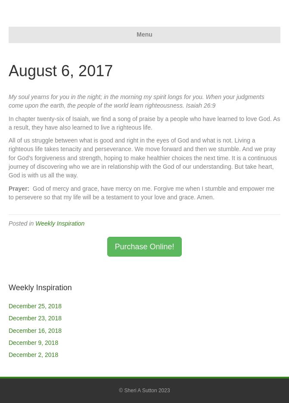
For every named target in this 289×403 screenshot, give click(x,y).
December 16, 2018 (35, 330)
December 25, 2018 (35, 306)
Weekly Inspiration (59, 223)
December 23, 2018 (35, 318)
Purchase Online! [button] (144, 246)
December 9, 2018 (33, 342)
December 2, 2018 (33, 354)
